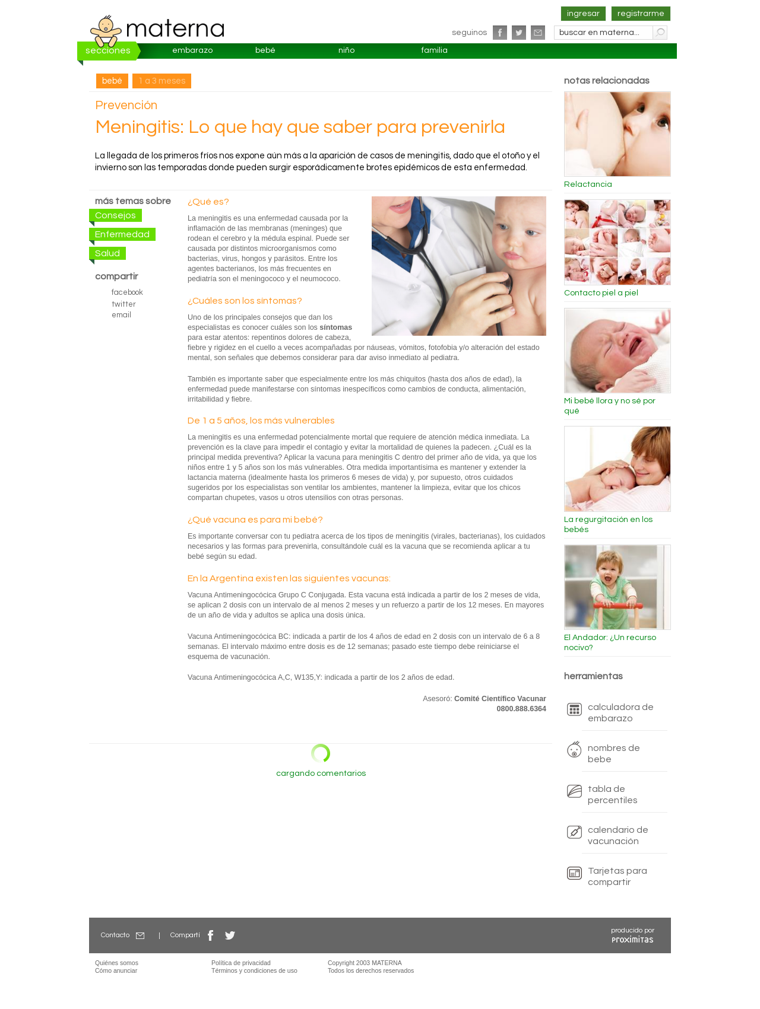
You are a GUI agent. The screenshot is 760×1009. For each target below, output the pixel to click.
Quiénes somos (116, 962)
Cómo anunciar (116, 970)
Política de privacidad (241, 962)
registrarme (641, 13)
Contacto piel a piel (601, 293)
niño (346, 50)
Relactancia (588, 184)
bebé (265, 50)
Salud (107, 253)
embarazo (192, 50)
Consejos (115, 215)
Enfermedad (122, 234)
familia (435, 50)
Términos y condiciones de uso (254, 970)
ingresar (583, 13)
